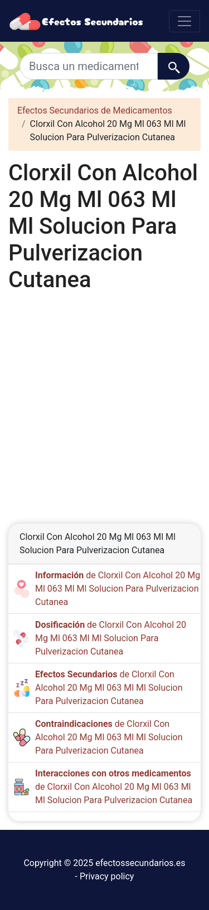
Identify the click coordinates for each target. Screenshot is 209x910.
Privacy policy (107, 876)
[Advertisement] (104, 402)
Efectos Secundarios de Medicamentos (94, 110)
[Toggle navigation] (184, 21)
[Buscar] (173, 66)
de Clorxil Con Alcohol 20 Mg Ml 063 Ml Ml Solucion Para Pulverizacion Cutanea (117, 588)
